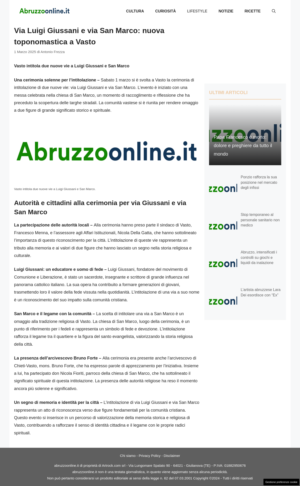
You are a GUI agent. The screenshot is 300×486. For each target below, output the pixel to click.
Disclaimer (172, 456)
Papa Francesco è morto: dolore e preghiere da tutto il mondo (243, 145)
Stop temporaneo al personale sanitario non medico (260, 220)
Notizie (225, 11)
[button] (273, 11)
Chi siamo (128, 456)
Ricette (253, 11)
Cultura (135, 11)
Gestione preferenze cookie (281, 482)
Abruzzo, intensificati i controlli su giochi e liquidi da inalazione (259, 257)
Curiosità (165, 11)
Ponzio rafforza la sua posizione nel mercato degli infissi (259, 182)
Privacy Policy (150, 456)
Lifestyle (197, 11)
